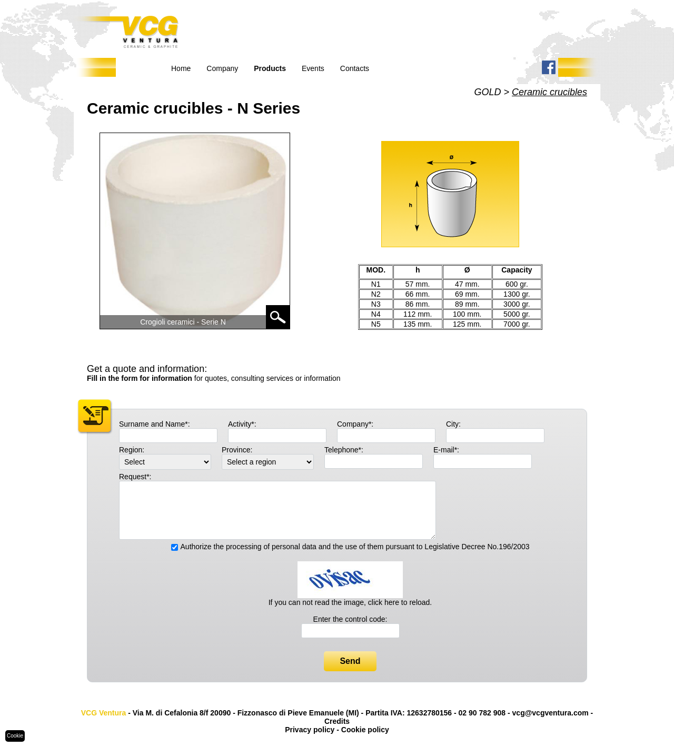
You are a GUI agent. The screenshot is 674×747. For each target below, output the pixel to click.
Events (313, 68)
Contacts (354, 68)
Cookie (15, 736)
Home (181, 68)
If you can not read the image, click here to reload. (350, 602)
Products (270, 68)
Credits (337, 721)
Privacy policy (309, 729)
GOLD (487, 92)
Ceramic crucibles (549, 92)
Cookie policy (365, 729)
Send (350, 661)
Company (222, 68)
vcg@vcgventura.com (550, 713)
